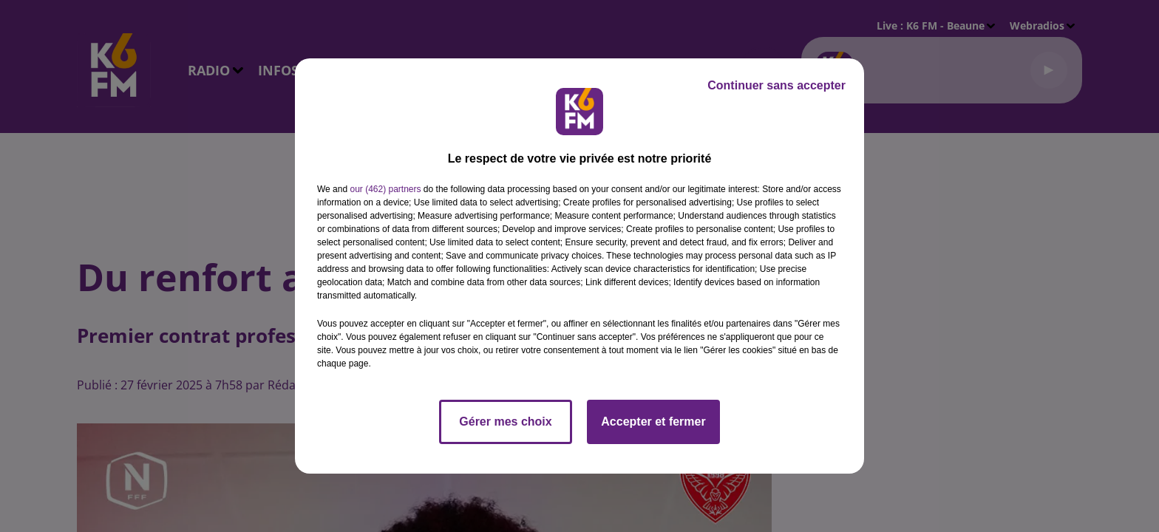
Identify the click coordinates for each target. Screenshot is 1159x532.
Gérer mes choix (505, 421)
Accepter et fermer (653, 421)
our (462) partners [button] (385, 189)
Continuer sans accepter (776, 85)
